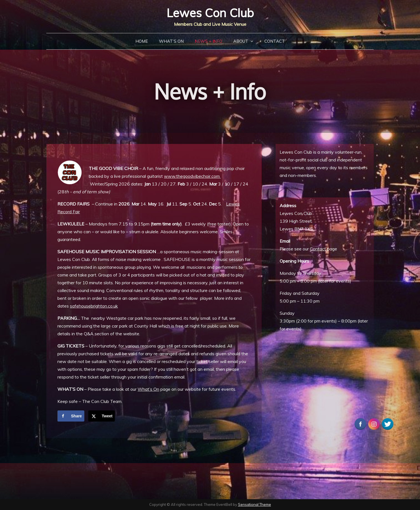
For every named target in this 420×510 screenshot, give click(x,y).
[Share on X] (101, 416)
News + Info (208, 41)
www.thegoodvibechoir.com (192, 176)
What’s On (171, 41)
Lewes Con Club (210, 13)
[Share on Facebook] (70, 416)
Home (141, 41)
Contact (274, 41)
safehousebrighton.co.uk (94, 306)
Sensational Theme (254, 504)
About (240, 41)
